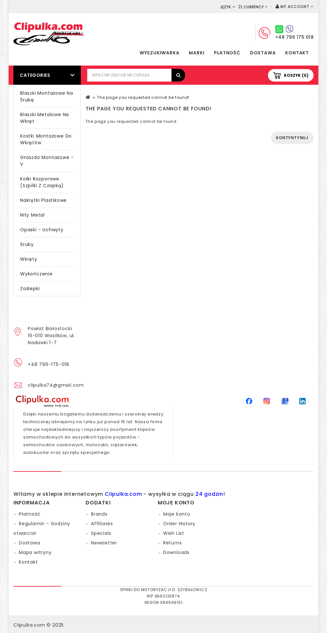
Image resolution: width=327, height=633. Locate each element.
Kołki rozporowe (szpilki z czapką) (42, 182)
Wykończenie (36, 274)
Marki (196, 53)
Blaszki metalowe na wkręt (44, 117)
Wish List (173, 533)
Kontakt (297, 53)
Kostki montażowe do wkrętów (46, 139)
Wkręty (28, 259)
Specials (101, 533)
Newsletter (104, 543)
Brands (99, 514)
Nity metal (32, 215)
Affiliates (102, 523)
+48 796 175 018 (294, 37)
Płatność (227, 53)
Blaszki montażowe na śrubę (46, 96)
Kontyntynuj (292, 137)
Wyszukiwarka (159, 53)
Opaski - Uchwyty (42, 229)
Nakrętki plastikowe (43, 200)
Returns (172, 543)
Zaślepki (30, 288)
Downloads (176, 552)
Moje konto (176, 514)
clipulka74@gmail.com (56, 385)
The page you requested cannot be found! (143, 97)
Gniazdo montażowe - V (47, 160)
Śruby (27, 244)
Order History (179, 523)
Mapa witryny (35, 552)
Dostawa (263, 53)
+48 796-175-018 (48, 364)
